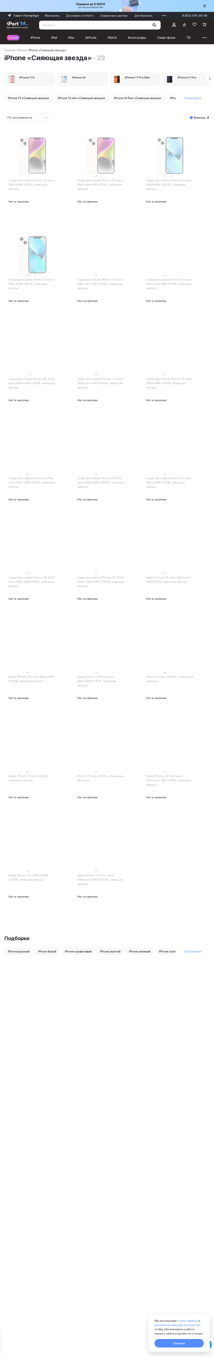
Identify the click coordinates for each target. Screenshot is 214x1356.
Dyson (13, 38)
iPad (54, 38)
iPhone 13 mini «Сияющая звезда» (81, 98)
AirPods (90, 38)
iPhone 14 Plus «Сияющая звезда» (138, 98)
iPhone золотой (169, 951)
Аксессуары (137, 38)
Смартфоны (166, 38)
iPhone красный (19, 951)
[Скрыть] (204, 6)
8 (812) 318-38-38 (194, 15)
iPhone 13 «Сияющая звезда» (29, 98)
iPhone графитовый (78, 951)
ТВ (188, 38)
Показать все (192, 98)
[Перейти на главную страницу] (17, 25)
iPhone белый (47, 951)
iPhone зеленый (139, 951)
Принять (179, 1343)
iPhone (35, 38)
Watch (112, 38)
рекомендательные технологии (177, 1325)
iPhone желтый (110, 951)
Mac (71, 38)
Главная (9, 50)
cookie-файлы (187, 1320)
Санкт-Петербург (23, 15)
